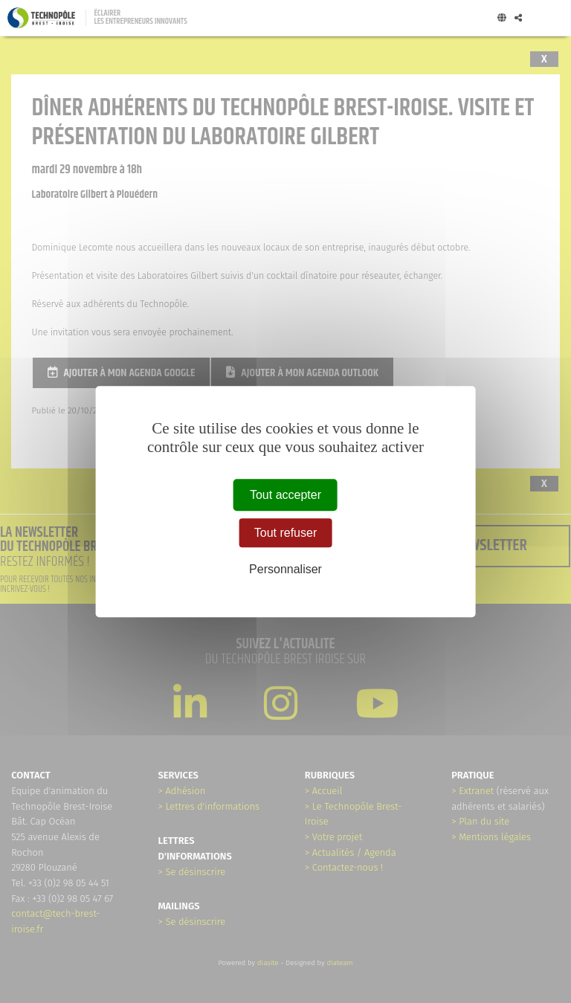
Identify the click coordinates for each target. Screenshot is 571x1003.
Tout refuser (285, 532)
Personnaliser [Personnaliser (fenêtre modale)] (285, 569)
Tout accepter (285, 494)
